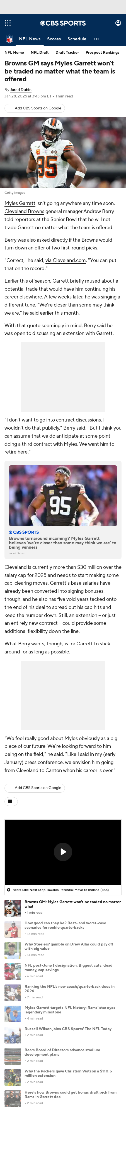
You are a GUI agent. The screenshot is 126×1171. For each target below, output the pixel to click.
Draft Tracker (67, 52)
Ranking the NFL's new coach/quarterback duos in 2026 (70, 989)
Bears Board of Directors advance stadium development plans (62, 1052)
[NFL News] (30, 39)
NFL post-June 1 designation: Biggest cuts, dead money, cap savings (69, 968)
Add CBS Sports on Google (38, 108)
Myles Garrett (19, 203)
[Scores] (54, 39)
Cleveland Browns (24, 211)
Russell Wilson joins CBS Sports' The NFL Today (68, 1029)
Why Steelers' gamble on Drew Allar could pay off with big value (69, 947)
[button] (97, 39)
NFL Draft (40, 52)
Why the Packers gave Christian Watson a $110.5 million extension (68, 1074)
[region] (63, 852)
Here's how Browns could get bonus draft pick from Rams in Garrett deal (71, 1095)
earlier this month (59, 313)
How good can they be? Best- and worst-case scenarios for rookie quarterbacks (65, 925)
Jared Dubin (21, 89)
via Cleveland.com (65, 260)
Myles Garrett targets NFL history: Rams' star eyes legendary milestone (70, 1010)
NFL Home (14, 52)
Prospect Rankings (103, 52)
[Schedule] (77, 39)
